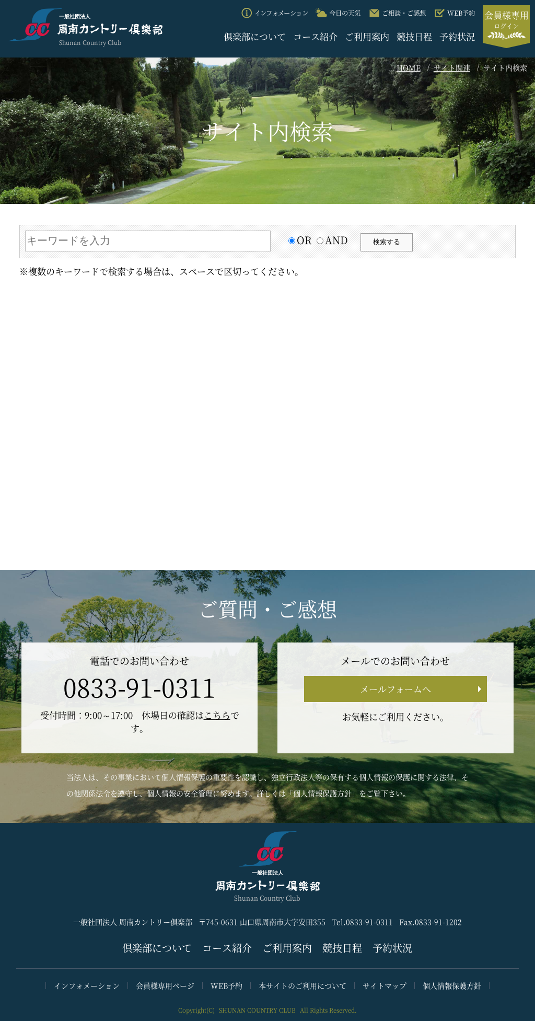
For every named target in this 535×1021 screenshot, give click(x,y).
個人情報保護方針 (322, 793)
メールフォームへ (395, 688)
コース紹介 (315, 36)
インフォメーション (87, 985)
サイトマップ (384, 985)
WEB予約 (226, 985)
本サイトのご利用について (302, 985)
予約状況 (457, 36)
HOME (409, 67)
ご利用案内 (367, 36)
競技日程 (414, 36)
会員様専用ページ (165, 985)
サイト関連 (452, 67)
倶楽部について (255, 36)
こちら (217, 714)
